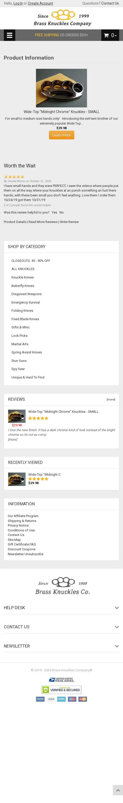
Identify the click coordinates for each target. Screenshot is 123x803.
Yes (54, 212)
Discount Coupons (21, 549)
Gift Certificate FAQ (22, 544)
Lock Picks (19, 336)
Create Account (40, 3)
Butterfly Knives (22, 286)
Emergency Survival (25, 302)
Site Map (14, 540)
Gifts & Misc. (20, 327)
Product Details (15, 222)
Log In (18, 3)
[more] (110, 399)
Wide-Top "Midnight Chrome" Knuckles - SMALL (63, 412)
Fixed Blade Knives (25, 319)
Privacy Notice (18, 525)
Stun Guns (19, 361)
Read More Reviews (43, 222)
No (61, 212)
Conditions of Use (21, 530)
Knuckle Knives (22, 277)
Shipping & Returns (22, 521)
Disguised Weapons (26, 294)
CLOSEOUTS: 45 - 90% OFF (30, 261)
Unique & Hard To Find (27, 377)
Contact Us (110, 3)
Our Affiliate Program (23, 516)
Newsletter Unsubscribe (25, 554)
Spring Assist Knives (26, 352)
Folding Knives (22, 311)
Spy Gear (18, 369)
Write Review (69, 222)
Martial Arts (19, 344)
